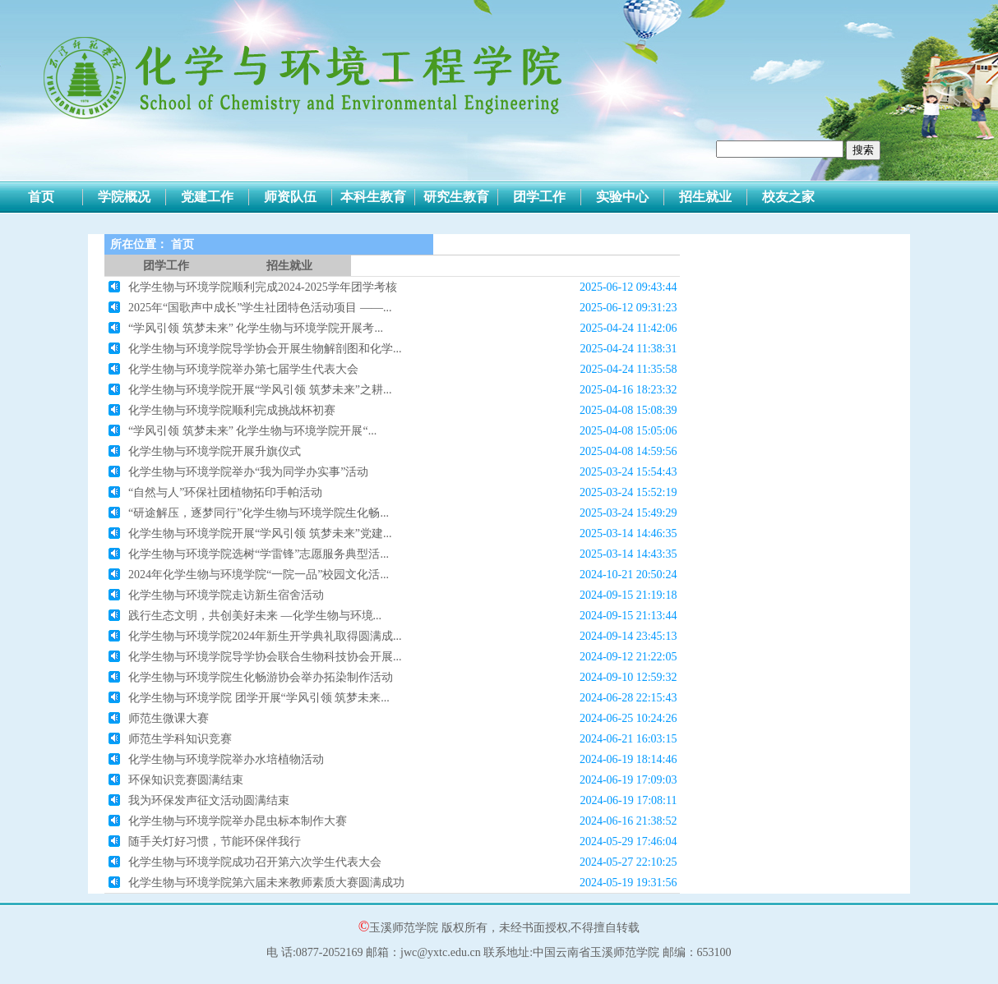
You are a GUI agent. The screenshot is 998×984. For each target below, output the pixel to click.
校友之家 (788, 197)
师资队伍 (290, 197)
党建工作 (207, 197)
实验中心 (622, 197)
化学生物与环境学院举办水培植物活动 (226, 759)
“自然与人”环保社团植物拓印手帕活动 (225, 492)
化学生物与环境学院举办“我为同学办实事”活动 (248, 472)
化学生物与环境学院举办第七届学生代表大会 (243, 369)
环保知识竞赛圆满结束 (185, 780)
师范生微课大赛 (168, 718)
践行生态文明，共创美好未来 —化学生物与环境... (254, 615)
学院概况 (124, 197)
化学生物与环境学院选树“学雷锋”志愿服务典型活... (258, 554)
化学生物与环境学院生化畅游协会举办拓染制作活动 (260, 677)
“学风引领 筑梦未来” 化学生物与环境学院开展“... (252, 431)
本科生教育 (373, 197)
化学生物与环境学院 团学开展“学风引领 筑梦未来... (259, 698)
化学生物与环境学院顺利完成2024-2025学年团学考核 (262, 287)
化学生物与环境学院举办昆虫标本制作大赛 (237, 821)
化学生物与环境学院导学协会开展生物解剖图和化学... (265, 349)
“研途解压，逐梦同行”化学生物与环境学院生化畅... (258, 513)
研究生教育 (456, 197)
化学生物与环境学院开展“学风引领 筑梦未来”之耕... (259, 390)
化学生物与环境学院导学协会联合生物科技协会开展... (265, 657)
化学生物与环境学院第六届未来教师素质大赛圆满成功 (266, 882)
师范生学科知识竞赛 (180, 739)
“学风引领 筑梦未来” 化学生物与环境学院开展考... (255, 328)
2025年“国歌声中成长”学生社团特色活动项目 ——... (259, 307)
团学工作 (539, 197)
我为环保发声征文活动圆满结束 (208, 800)
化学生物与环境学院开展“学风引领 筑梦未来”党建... (259, 533)
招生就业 (705, 197)
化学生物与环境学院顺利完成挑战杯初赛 (231, 410)
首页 (41, 197)
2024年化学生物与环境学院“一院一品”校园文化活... (258, 574)
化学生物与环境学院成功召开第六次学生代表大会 (254, 862)
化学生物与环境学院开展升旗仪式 (214, 451)
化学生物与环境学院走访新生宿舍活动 (226, 595)
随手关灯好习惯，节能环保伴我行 (214, 841)
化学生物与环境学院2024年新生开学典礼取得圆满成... (265, 636)
